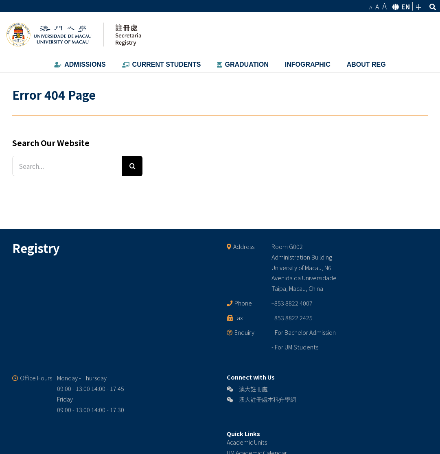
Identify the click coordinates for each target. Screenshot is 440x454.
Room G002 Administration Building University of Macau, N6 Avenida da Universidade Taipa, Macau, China (304, 267)
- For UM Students (294, 347)
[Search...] (67, 166)
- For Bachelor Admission (303, 332)
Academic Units (247, 442)
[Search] (132, 166)
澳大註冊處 (247, 388)
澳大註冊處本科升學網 (261, 399)
